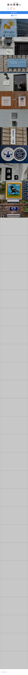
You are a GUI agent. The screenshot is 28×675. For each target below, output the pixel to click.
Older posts (3, 672)
